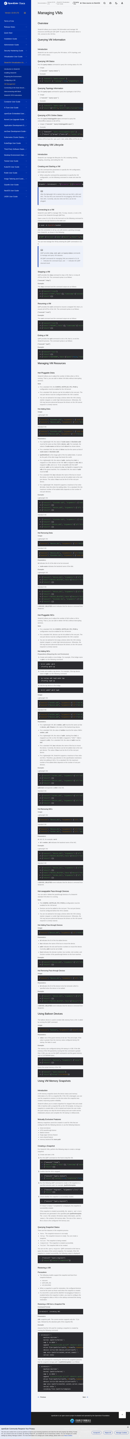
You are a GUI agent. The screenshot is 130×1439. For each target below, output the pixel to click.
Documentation (42, 3)
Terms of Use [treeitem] (13, 21)
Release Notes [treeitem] (13, 27)
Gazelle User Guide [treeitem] (13, 185)
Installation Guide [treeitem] (13, 39)
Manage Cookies (121, 1432)
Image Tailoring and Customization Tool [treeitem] (15, 179)
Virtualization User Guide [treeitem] (13, 56)
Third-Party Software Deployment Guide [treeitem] (15, 149)
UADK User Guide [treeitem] (13, 196)
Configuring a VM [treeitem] (13, 80)
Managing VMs (76, 3)
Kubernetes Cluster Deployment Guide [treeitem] (15, 137)
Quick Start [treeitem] (13, 33)
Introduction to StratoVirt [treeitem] (13, 69)
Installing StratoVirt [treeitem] (13, 73)
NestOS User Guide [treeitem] (13, 191)
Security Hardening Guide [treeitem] (13, 51)
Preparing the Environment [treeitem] (13, 76)
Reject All (108, 1432)
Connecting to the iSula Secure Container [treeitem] (15, 88)
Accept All (96, 1432)
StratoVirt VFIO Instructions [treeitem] (13, 95)
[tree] (15, 725)
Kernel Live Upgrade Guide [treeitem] (14, 119)
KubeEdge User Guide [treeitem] (13, 143)
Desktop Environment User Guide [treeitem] (15, 155)
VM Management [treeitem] (13, 84)
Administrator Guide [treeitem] (13, 45)
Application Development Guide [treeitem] (15, 125)
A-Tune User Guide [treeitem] (13, 108)
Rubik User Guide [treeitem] (13, 173)
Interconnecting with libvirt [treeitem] (13, 91)
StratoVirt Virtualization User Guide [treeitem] (15, 62)
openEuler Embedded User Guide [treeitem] (15, 113)
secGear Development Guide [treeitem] (15, 131)
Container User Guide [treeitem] (13, 102)
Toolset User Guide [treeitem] (13, 161)
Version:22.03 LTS (51, 3)
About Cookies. (68, 1435)
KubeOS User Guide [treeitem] (13, 167)
